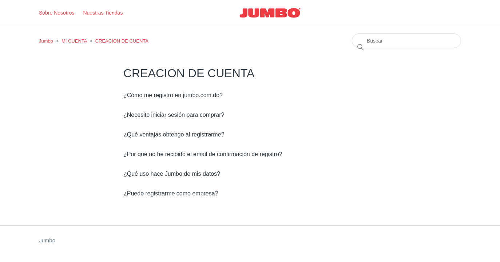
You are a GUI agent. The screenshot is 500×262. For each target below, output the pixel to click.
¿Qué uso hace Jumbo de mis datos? (171, 174)
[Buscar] (406, 40)
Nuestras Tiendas (103, 13)
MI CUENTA (74, 41)
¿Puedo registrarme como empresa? (170, 193)
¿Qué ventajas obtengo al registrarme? (173, 134)
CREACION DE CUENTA (121, 41)
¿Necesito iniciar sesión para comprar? (173, 115)
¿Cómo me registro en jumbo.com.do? (173, 95)
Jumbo (46, 41)
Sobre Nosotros (56, 13)
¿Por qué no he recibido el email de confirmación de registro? (202, 154)
